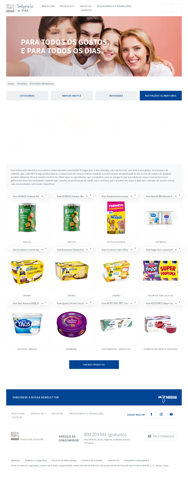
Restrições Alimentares (160, 95)
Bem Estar (48, 6)
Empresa (15, 460)
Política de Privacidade (64, 460)
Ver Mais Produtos (94, 364)
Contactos (113, 460)
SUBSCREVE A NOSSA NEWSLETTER (35, 397)
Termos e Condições (36, 460)
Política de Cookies (92, 460)
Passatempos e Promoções (114, 6)
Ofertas (86, 10)
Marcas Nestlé (71, 95)
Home (11, 83)
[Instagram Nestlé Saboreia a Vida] (161, 414)
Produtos (66, 6)
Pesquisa (177, 8)
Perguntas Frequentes (136, 460)
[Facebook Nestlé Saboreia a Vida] (151, 414)
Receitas (86, 6)
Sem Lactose (93, 120)
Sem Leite (153, 120)
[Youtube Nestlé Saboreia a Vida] (171, 414)
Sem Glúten (34, 120)
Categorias (27, 95)
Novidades (116, 95)
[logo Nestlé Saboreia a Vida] (20, 8)
